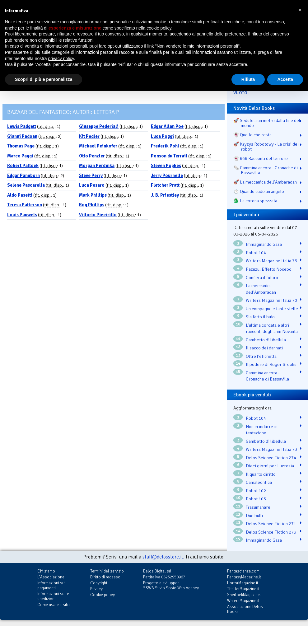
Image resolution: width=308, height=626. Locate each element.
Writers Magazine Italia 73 (271, 261)
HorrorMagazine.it (242, 583)
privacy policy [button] (61, 58)
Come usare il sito (53, 604)
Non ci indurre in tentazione (262, 430)
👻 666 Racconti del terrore (260, 158)
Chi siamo (46, 571)
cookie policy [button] (159, 28)
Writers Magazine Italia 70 (271, 300)
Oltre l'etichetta (261, 356)
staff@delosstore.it (162, 557)
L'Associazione (50, 577)
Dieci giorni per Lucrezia (270, 466)
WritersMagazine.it (243, 600)
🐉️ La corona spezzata (255, 200)
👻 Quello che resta (252, 134)
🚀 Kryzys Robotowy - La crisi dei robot (266, 147)
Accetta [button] (285, 79)
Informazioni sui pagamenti (51, 585)
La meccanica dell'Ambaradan (261, 289)
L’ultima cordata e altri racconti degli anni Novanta (272, 328)
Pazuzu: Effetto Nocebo (269, 269)
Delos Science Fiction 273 (271, 532)
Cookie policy (102, 594)
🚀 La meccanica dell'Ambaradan (265, 182)
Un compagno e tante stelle (272, 308)
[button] (300, 10)
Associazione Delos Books (245, 609)
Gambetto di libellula (266, 340)
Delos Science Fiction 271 (271, 523)
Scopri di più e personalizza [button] (43, 79)
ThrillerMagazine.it (243, 588)
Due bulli (254, 515)
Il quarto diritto (261, 474)
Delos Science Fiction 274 (271, 457)
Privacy (96, 588)
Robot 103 (256, 499)
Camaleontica (259, 482)
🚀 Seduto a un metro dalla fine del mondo (266, 123)
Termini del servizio (107, 571)
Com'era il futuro (262, 277)
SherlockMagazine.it (245, 594)
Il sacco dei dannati (264, 348)
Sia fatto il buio (260, 317)
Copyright (98, 583)
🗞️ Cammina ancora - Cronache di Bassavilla (265, 170)
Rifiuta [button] (248, 79)
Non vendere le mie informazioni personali (197, 46)
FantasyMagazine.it (244, 577)
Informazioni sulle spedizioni (53, 596)
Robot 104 (256, 252)
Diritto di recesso (105, 577)
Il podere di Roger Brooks (271, 364)
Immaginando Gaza (264, 244)
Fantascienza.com (243, 571)
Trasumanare (258, 507)
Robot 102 (256, 490)
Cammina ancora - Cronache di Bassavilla (267, 376)
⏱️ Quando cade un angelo (258, 191)
